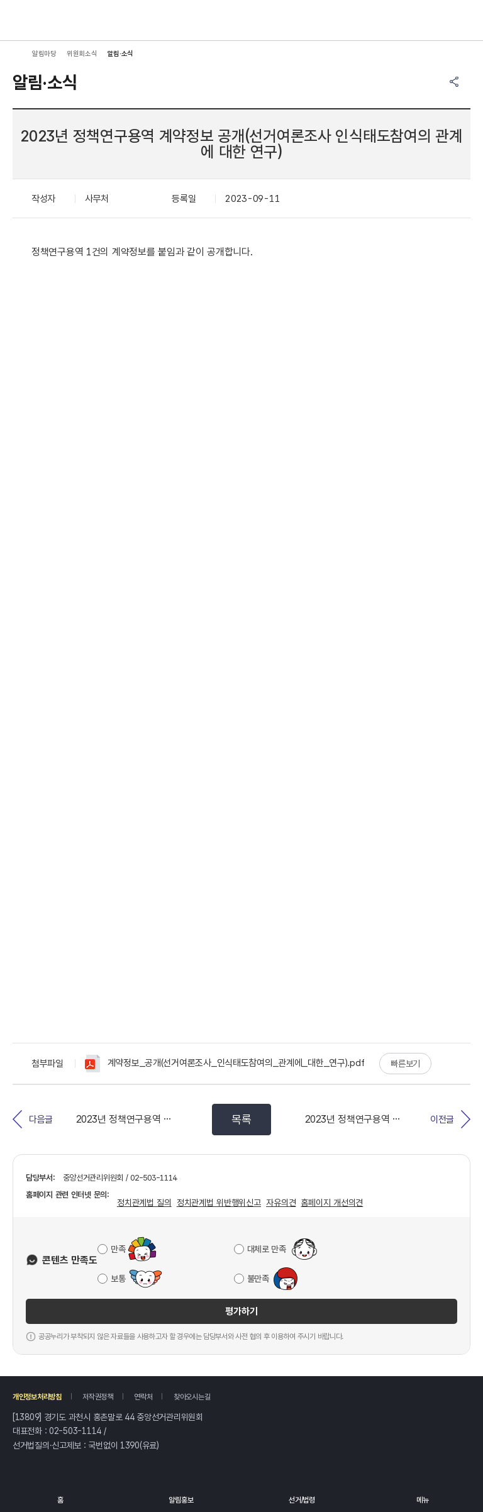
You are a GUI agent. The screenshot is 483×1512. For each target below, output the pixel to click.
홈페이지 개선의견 (332, 1202)
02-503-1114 (75, 1431)
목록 (241, 1119)
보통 (118, 1279)
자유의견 (281, 1202)
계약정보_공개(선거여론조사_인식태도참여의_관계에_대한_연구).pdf (224, 1063)
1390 (130, 1445)
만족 (118, 1249)
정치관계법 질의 (144, 1202)
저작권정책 (97, 1396)
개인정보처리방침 (37, 1396)
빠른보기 (405, 1064)
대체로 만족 (266, 1249)
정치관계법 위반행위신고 (219, 1202)
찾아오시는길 (192, 1396)
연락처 (143, 1396)
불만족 (258, 1279)
